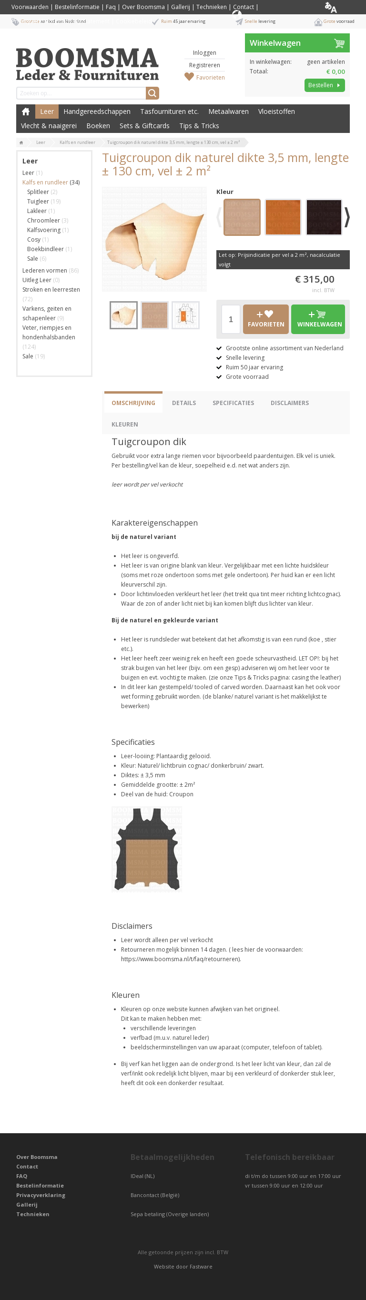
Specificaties (233, 403)
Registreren (204, 65)
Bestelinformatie (77, 7)
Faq (111, 7)
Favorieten (210, 77)
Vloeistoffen (276, 111)
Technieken (211, 7)
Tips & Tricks (199, 125)
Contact (243, 7)
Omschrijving (133, 403)
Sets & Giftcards (145, 125)
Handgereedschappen (97, 111)
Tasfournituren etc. (169, 111)
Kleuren (125, 424)
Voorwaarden (30, 7)
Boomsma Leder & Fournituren (25, 111)
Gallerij (180, 7)
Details (184, 403)
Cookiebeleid (134, 21)
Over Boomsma (143, 7)
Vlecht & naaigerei (49, 125)
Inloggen (204, 53)
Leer (47, 111)
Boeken (98, 125)
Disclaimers (290, 403)
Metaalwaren (228, 111)
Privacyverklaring (40, 1194)
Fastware (201, 1266)
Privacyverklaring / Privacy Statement (60, 21)
